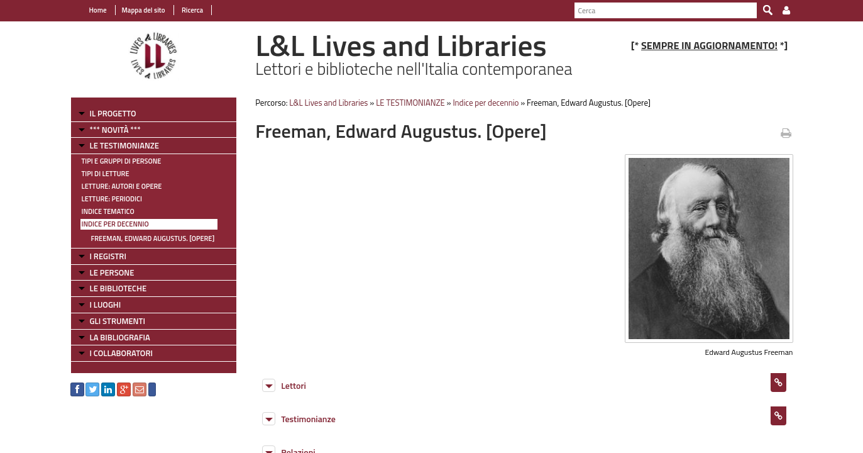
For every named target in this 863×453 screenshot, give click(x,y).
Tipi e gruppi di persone (122, 161)
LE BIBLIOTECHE (118, 288)
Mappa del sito (143, 10)
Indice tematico (108, 211)
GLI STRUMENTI (117, 321)
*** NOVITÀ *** (115, 129)
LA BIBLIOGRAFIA (120, 337)
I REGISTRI (108, 256)
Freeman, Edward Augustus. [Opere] (153, 238)
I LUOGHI (105, 304)
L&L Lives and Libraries (328, 102)
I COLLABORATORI (121, 353)
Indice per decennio (115, 224)
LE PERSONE (112, 272)
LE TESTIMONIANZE (124, 145)
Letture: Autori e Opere (122, 186)
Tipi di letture (105, 174)
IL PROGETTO (113, 113)
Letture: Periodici (112, 199)
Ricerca (192, 10)
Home (98, 10)
